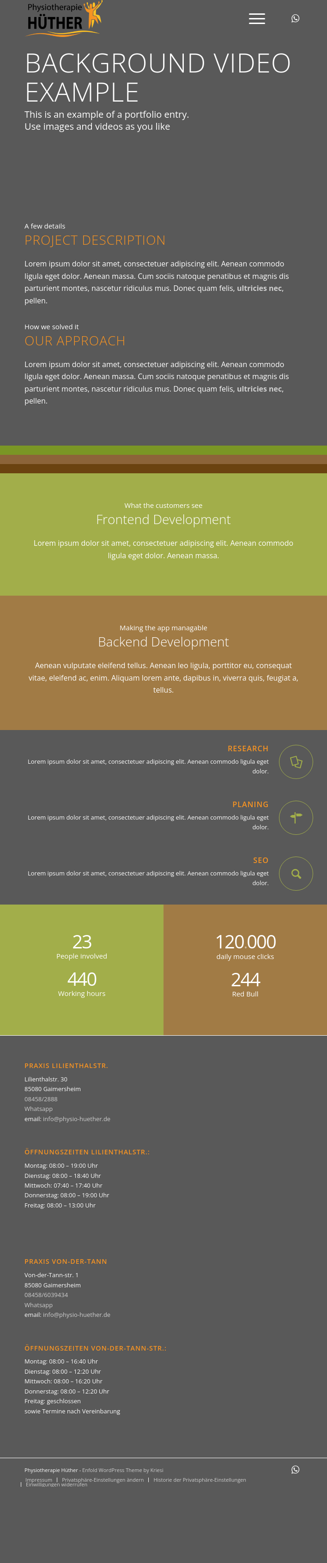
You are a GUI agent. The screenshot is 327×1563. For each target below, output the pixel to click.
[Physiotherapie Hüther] (135, 18)
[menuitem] (252, 18)
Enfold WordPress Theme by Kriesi (123, 1469)
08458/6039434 (46, 1295)
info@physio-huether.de (76, 1119)
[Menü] (252, 18)
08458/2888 (41, 1099)
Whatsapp (38, 1108)
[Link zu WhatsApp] (296, 18)
